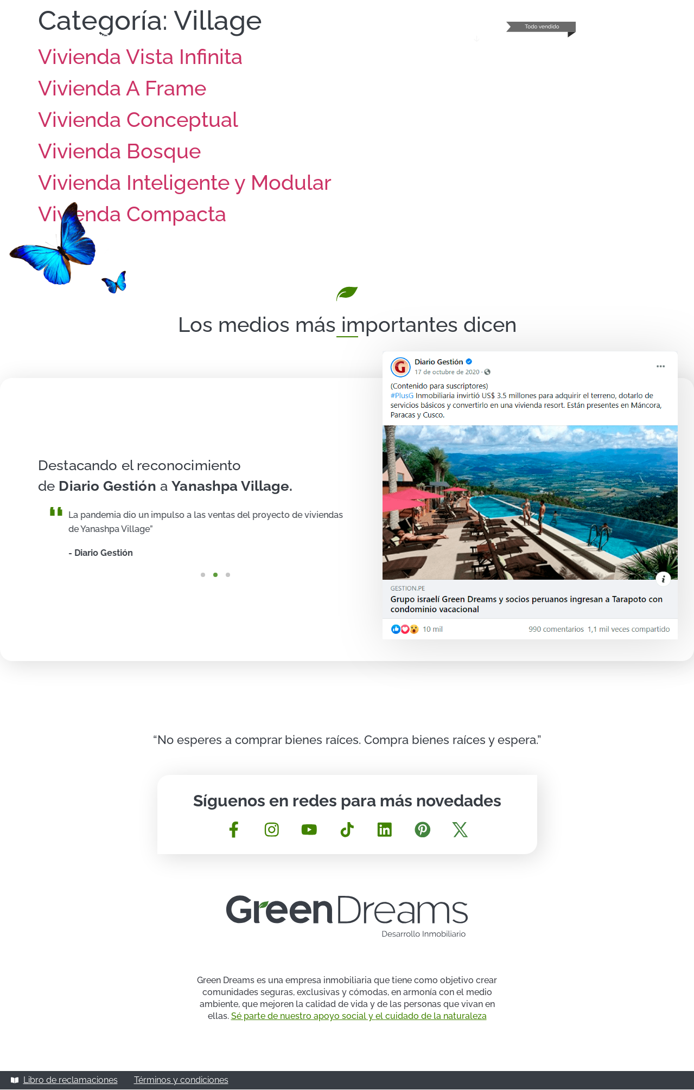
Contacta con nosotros (634, 39)
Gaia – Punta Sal (533, 39)
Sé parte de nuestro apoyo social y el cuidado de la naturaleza (359, 1016)
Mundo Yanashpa (440, 39)
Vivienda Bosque (119, 151)
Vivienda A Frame (122, 88)
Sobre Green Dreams (338, 39)
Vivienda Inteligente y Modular (185, 182)
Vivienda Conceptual (138, 119)
